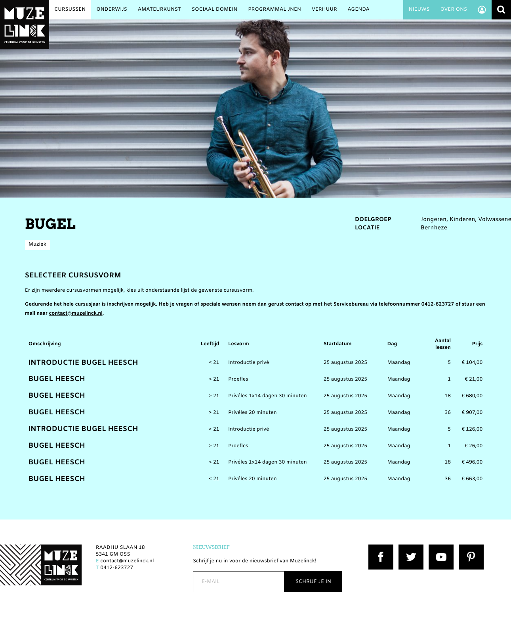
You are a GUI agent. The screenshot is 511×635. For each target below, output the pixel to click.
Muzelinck (24, 24)
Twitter (407, 548)
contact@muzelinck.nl (76, 313)
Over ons (453, 9)
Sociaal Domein (214, 9)
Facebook (380, 548)
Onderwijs (111, 9)
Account (481, 9)
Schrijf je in (313, 581)
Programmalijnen (274, 9)
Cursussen (70, 9)
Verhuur (324, 9)
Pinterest (470, 548)
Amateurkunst (159, 9)
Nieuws (418, 9)
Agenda (359, 9)
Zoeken (501, 9)
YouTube (439, 548)
